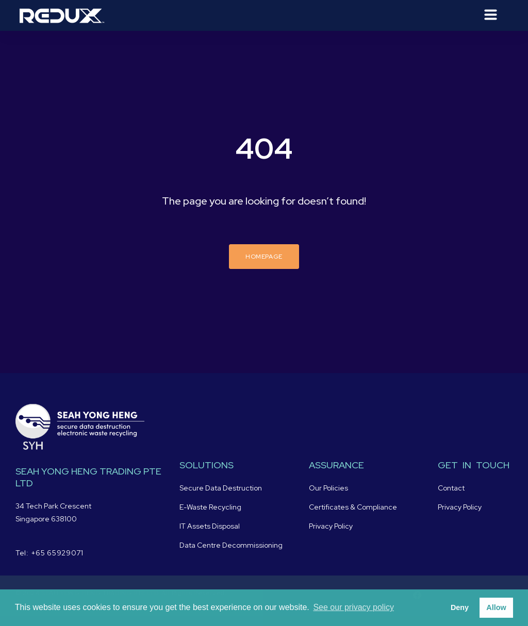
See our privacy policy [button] (353, 607)
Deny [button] (460, 607)
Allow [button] (496, 607)
